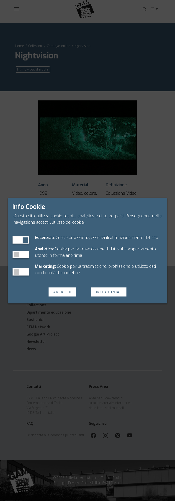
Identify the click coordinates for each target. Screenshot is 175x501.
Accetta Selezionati (108, 292)
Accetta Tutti (62, 292)
